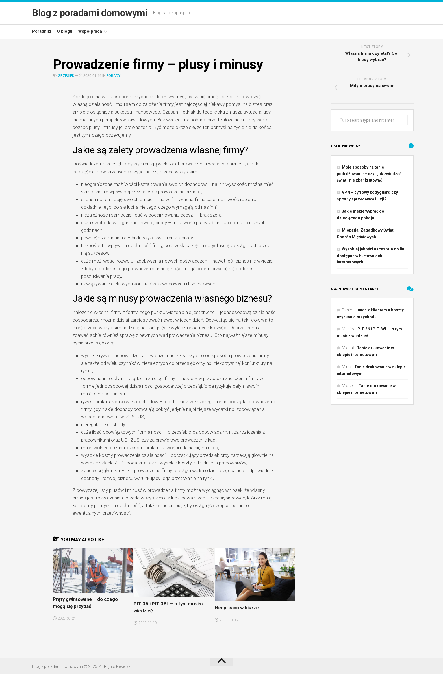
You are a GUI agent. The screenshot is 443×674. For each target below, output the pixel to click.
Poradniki (41, 31)
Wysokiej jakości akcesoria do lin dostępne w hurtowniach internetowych (370, 255)
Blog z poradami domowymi (93, 13)
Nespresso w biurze (235, 607)
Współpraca (90, 31)
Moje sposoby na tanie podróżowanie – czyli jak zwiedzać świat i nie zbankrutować (369, 173)
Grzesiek (66, 75)
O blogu (64, 31)
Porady (113, 75)
